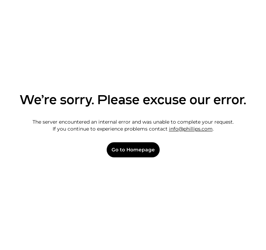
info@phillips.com (191, 129)
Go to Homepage (133, 150)
